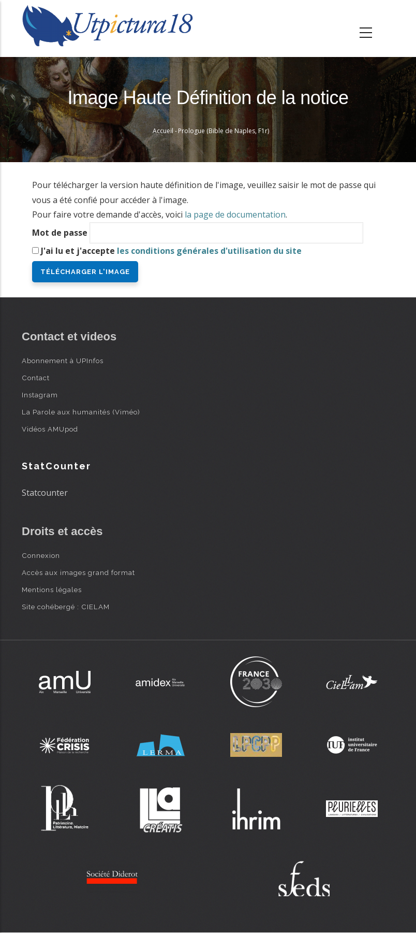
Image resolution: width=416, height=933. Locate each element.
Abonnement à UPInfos (62, 360)
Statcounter (45, 492)
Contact (36, 378)
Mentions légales (52, 589)
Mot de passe (59, 232)
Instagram (40, 395)
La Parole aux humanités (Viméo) (81, 412)
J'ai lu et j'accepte (171, 250)
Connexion (41, 555)
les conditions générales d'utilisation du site (209, 250)
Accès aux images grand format (78, 572)
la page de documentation (235, 214)
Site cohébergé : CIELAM (66, 606)
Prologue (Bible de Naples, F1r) (223, 130)
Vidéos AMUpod (50, 429)
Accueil (163, 130)
